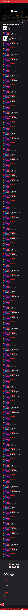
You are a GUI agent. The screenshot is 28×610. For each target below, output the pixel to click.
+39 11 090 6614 (8, 599)
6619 (12, 599)
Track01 (12, 26)
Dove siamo (6, 583)
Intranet (5, 588)
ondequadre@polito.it (8, 596)
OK (22, 609)
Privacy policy (6, 587)
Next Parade (12, 31)
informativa (19, 609)
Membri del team (7, 585)
